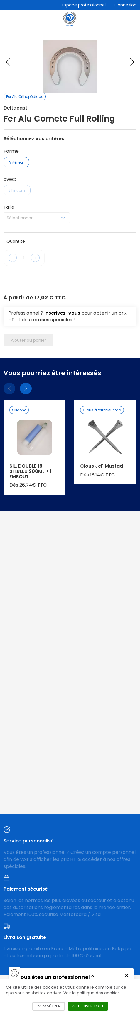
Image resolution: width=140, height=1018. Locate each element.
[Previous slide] (8, 62)
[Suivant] (26, 388)
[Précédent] (9, 388)
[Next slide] (132, 62)
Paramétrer (51, 1006)
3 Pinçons (17, 190)
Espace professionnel (84, 5)
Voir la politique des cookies (91, 993)
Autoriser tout (90, 1006)
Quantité (15, 241)
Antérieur (16, 162)
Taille (9, 207)
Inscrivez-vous (62, 313)
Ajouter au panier (28, 340)
